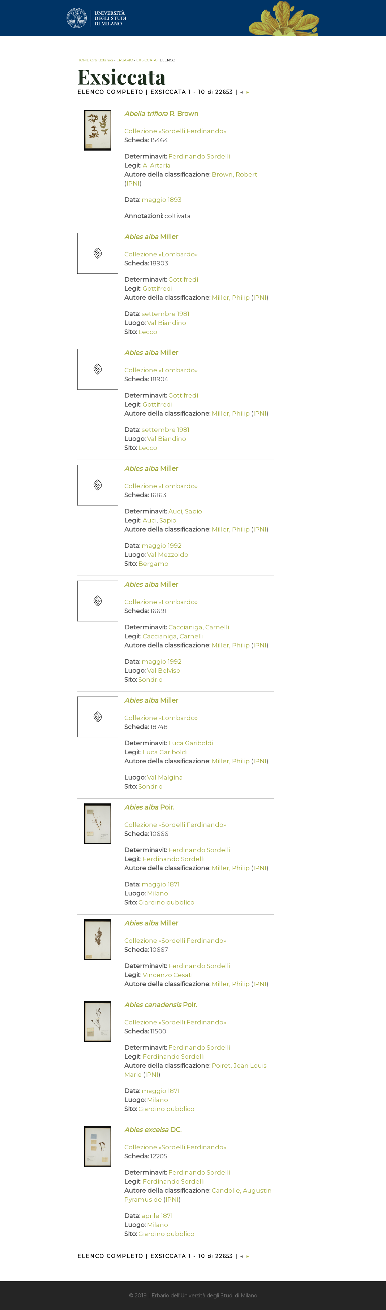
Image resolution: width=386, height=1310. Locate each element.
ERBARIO (124, 60)
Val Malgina (165, 777)
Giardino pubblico (166, 902)
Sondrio (150, 679)
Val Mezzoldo (167, 554)
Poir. (149, 807)
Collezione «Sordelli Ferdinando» (175, 131)
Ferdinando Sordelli (199, 156)
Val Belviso (163, 670)
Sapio (193, 511)
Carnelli (217, 627)
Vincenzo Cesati (168, 975)
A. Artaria (157, 165)
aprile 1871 (157, 1215)
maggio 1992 (161, 545)
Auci (175, 511)
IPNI (133, 183)
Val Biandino (166, 322)
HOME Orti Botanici (95, 60)
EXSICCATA (146, 60)
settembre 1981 (165, 313)
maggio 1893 (161, 199)
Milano (157, 893)
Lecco (147, 331)
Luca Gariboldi (190, 743)
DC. (152, 1130)
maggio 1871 (161, 884)
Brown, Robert (234, 174)
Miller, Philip (231, 297)
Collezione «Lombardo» (161, 254)
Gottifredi (183, 279)
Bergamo (153, 563)
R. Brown (161, 114)
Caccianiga (185, 627)
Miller (151, 237)
